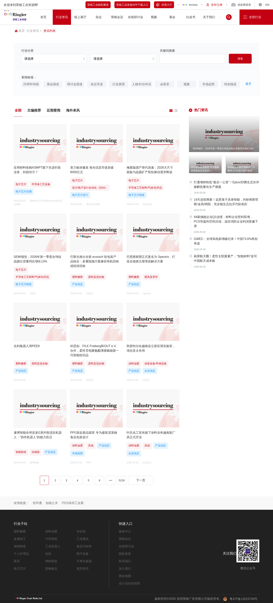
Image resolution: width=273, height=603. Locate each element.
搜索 (240, 58)
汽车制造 (51, 538)
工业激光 (83, 538)
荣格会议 (125, 538)
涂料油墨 (51, 531)
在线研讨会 (126, 546)
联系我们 (125, 561)
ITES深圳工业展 (73, 503)
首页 (20, 30)
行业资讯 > (34, 30)
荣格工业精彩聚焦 (98, 4)
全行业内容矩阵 (129, 583)
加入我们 (125, 568)
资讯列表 (49, 30)
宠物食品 (51, 568)
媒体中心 (125, 531)
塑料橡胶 (20, 531)
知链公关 (52, 503)
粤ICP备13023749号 (243, 599)
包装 (48, 553)
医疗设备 (83, 553)
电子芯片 (20, 568)
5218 (122, 480)
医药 (17, 561)
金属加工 (20, 538)
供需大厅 (164, 4)
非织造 (81, 531)
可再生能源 (84, 561)
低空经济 (83, 568)
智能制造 (20, 546)
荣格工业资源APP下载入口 (132, 4)
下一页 (140, 480)
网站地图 (125, 576)
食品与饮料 (84, 546)
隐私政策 (125, 553)
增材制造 (51, 561)
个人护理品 (21, 553)
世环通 (37, 503)
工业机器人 (52, 546)
